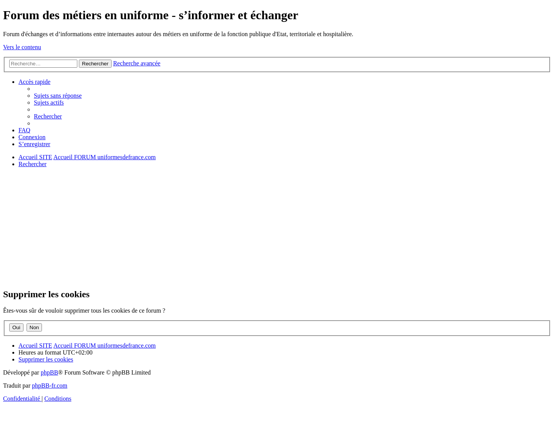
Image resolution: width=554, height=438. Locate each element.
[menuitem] (58, 95)
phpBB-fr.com (49, 385)
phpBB (49, 372)
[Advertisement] (234, 227)
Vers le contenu (22, 47)
